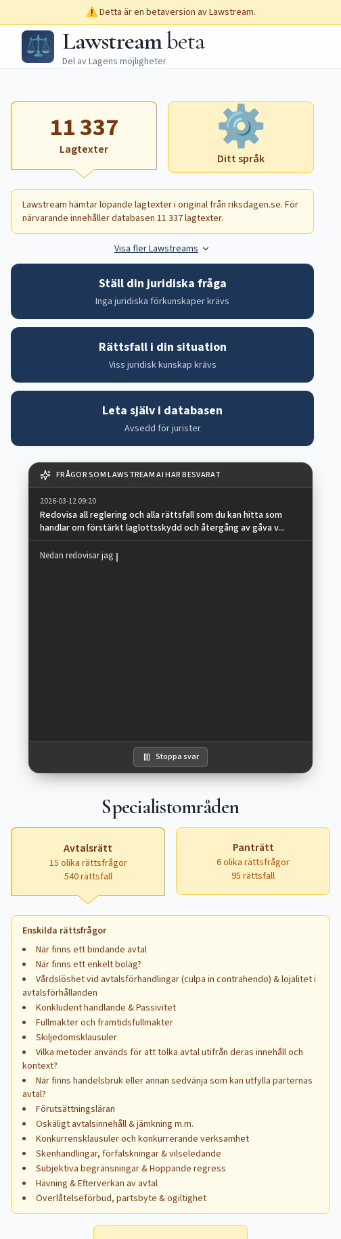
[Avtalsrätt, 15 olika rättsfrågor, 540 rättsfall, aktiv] (88, 861)
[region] (170, 641)
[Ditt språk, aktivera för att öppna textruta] (241, 137)
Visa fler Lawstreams (162, 249)
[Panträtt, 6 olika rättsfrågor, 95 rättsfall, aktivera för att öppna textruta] (253, 861)
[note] (170, 475)
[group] (170, 514)
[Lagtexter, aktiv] (84, 135)
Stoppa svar (170, 756)
